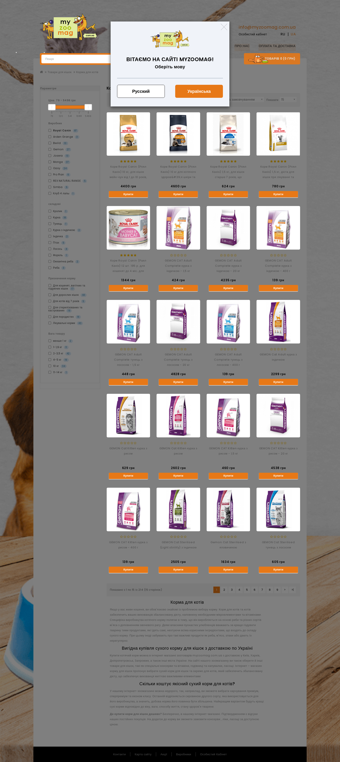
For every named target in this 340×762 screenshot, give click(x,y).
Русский (141, 91)
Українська (199, 91)
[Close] (224, 27)
